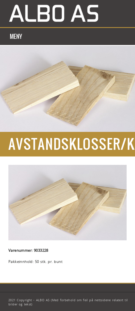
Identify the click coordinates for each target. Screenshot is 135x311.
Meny (16, 36)
